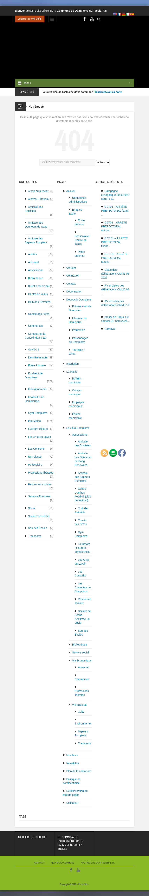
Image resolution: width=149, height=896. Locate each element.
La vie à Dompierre (77, 427)
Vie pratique (79, 704)
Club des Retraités (39, 302)
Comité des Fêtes (38, 313)
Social (32, 508)
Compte (71, 267)
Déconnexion (74, 291)
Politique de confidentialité (72, 781)
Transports (34, 536)
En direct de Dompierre (34, 375)
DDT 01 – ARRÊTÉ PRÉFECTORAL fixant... (114, 242)
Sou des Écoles (81, 632)
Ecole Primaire (37, 365)
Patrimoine (78, 330)
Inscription (72, 363)
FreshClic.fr (83, 884)
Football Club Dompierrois (34, 399)
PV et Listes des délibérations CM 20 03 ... (115, 289)
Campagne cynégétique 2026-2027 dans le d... (115, 194)
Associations (35, 270)
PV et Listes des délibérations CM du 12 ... (115, 305)
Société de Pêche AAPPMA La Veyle (83, 617)
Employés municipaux (76, 404)
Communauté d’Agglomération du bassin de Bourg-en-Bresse (74, 841)
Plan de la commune (78, 771)
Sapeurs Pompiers (39, 496)
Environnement (37, 389)
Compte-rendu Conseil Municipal (35, 335)
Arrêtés (32, 254)
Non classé (35, 456)
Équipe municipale (75, 416)
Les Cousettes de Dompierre (83, 587)
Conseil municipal (75, 392)
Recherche (102, 162)
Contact (71, 283)
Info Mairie (34, 420)
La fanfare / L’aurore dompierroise (82, 547)
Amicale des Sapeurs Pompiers (36, 240)
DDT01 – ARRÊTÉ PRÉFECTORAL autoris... (114, 226)
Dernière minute (38, 357)
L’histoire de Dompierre (78, 320)
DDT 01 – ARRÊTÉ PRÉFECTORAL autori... (114, 257)
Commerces (35, 325)
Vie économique (82, 660)
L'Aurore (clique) (38, 428)
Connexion (72, 275)
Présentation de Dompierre (80, 308)
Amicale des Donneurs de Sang (36, 224)
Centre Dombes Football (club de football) (83, 494)
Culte (81, 711)
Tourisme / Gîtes (77, 351)
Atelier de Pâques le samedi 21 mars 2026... (115, 318)
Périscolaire (35, 464)
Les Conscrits (36, 448)
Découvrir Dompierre (78, 299)
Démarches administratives (78, 199)
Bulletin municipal (38, 286)
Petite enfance (80, 253)
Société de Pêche (38, 516)
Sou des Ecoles (37, 528)
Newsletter (72, 763)
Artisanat (33, 262)
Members (72, 755)
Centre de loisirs (38, 294)
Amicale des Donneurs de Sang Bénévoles (83, 459)
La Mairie (72, 371)
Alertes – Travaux (38, 199)
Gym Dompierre (37, 412)
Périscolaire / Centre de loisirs (82, 240)
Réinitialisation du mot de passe (75, 792)
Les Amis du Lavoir (39, 436)
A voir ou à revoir (38, 191)
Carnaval (110, 328)
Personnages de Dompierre (78, 339)
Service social (80, 652)
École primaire (80, 222)
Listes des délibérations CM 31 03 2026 (115, 273)
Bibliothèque (35, 278)
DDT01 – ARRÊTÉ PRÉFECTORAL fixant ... (114, 210)
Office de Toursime (35, 835)
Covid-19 (33, 349)
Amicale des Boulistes (34, 208)
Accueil (70, 191)
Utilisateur (72, 802)
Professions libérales (40, 472)
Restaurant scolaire (40, 484)
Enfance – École (76, 211)
